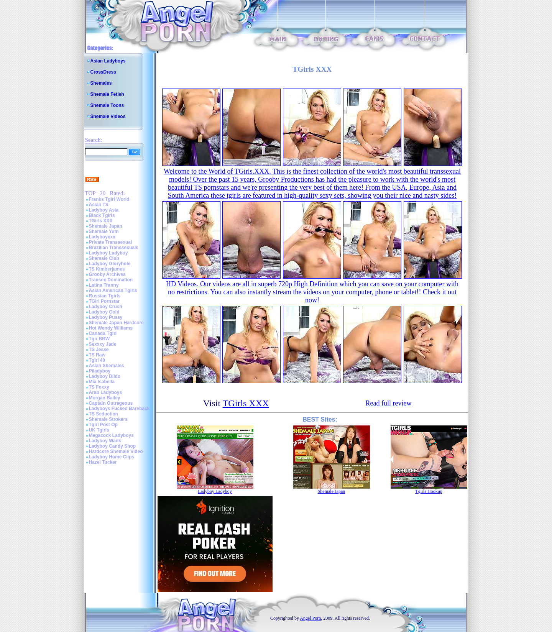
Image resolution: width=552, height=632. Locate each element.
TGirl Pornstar (104, 301)
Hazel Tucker (103, 462)
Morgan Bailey (104, 398)
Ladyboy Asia (104, 210)
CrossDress (103, 72)
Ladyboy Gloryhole (110, 263)
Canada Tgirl (103, 333)
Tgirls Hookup (428, 491)
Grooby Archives (107, 274)
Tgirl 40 (97, 360)
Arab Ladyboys (105, 392)
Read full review (388, 403)
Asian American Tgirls (113, 290)
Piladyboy (100, 371)
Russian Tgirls (105, 296)
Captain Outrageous (111, 403)
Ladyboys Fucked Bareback (119, 408)
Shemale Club (104, 258)
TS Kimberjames (107, 269)
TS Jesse (99, 349)
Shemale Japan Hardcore (116, 322)
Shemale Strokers (108, 419)
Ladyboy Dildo (105, 376)
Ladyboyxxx (102, 237)
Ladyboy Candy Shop (112, 446)
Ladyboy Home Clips (112, 457)
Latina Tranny (104, 285)
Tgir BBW (99, 338)
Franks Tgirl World (109, 199)
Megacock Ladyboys (111, 435)
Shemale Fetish (107, 94)
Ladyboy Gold (104, 312)
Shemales (101, 83)
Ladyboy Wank (105, 440)
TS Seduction (103, 414)
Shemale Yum (104, 231)
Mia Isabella (102, 381)
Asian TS (98, 204)
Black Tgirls (102, 215)
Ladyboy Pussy (106, 317)
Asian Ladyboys (108, 61)
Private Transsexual (110, 242)
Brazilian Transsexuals (113, 247)
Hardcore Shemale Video (116, 451)
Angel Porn (310, 618)
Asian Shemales (106, 365)
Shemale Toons (107, 105)
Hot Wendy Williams (111, 328)
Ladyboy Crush (105, 306)
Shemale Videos (108, 116)
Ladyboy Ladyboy (108, 253)
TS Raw (97, 355)
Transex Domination (111, 279)
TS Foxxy (99, 387)
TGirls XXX (101, 220)
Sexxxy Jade (103, 344)
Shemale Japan (105, 226)
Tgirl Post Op (103, 424)
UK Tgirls (99, 430)
